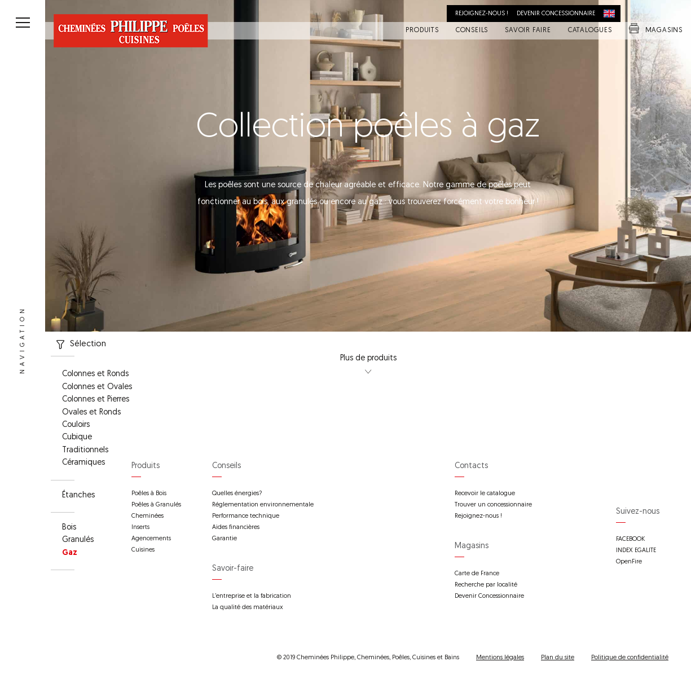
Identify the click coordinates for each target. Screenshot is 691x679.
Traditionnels (85, 451)
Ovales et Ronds (91, 413)
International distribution (612, 13)
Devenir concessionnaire (556, 14)
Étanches (78, 496)
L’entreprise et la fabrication (251, 596)
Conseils (472, 31)
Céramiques (83, 463)
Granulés (78, 540)
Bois (69, 528)
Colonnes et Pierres (95, 400)
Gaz (69, 553)
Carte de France (477, 574)
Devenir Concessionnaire (489, 596)
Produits (422, 31)
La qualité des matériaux (247, 608)
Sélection (78, 344)
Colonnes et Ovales (97, 387)
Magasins (656, 31)
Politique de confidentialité (629, 658)
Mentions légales (500, 658)
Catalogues (590, 31)
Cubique (77, 438)
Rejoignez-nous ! (481, 14)
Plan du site (557, 658)
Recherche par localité (486, 585)
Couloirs (76, 425)
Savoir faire (528, 31)
